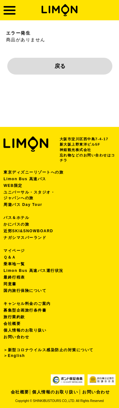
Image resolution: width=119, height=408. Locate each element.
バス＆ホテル (16, 217)
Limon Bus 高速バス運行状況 (33, 270)
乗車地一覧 (14, 264)
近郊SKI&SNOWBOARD (28, 231)
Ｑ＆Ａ (9, 257)
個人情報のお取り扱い (24, 330)
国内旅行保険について (24, 290)
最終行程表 (14, 277)
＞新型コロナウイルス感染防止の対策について (48, 350)
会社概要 (12, 323)
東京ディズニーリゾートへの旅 (33, 172)
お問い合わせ (16, 337)
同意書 (10, 284)
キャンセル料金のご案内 (27, 303)
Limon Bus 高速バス (24, 179)
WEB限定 (13, 185)
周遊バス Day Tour (22, 204)
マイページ (14, 250)
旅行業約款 (14, 317)
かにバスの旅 (16, 224)
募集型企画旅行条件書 (24, 310)
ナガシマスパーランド (24, 237)
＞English (14, 355)
